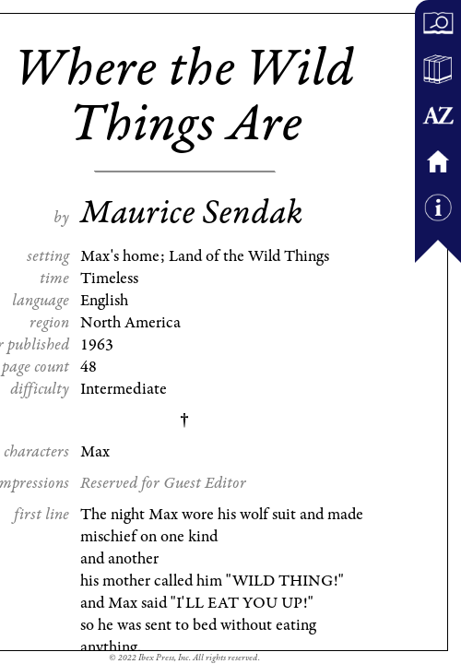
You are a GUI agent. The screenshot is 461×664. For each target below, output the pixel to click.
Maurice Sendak (191, 213)
